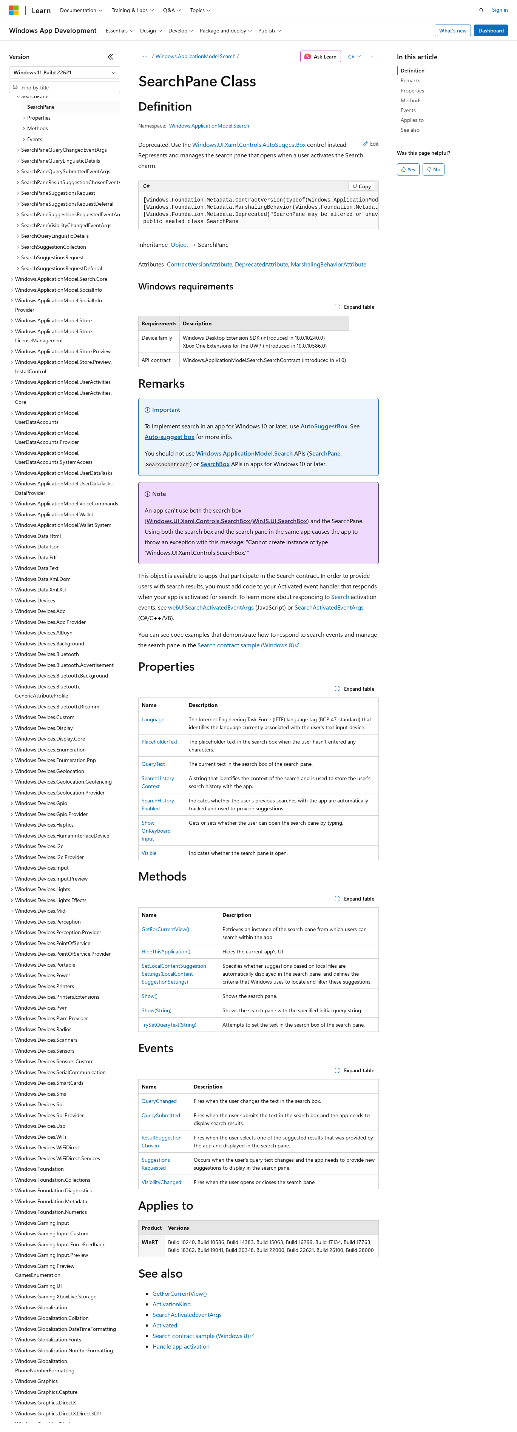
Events (408, 110)
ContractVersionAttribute (199, 264)
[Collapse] (110, 56)
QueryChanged (159, 1100)
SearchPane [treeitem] (40, 106)
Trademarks (313, 1409)
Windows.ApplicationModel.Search (196, 56)
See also (410, 129)
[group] (258, 211)
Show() (149, 995)
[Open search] (481, 10)
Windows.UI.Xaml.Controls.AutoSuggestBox (249, 144)
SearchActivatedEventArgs (329, 607)
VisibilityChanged (161, 1182)
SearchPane (325, 453)
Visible (149, 852)
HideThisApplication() (166, 951)
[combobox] (64, 72)
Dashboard (491, 30)
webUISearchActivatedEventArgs (211, 607)
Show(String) (156, 1010)
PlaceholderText (159, 741)
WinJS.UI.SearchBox (279, 521)
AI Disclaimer (24, 1409)
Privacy (165, 1409)
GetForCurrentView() (165, 929)
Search (340, 597)
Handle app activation (181, 1346)
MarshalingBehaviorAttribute (328, 264)
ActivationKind (172, 1304)
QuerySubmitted (161, 1115)
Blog (103, 1409)
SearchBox (215, 464)
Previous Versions (68, 1409)
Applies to (412, 119)
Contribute (135, 1409)
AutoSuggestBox (324, 426)
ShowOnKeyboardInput (156, 830)
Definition (412, 70)
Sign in (500, 9)
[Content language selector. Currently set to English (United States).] (43, 1391)
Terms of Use (276, 1409)
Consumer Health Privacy (217, 1409)
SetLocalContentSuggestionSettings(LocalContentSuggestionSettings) (174, 973)
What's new (453, 30)
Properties (412, 90)
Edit (371, 143)
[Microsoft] (14, 10)
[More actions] (372, 57)
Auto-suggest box (169, 436)
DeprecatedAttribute (261, 264)
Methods (411, 100)
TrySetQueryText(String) (169, 1024)
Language (153, 719)
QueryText (153, 763)
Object (179, 244)
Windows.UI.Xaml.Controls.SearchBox (198, 521)
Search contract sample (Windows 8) (246, 645)
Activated (165, 1325)
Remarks (410, 80)
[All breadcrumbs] (144, 57)
